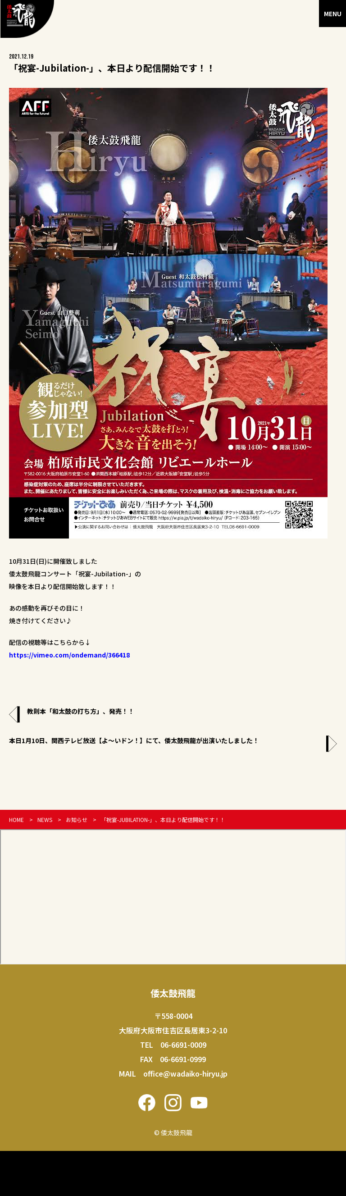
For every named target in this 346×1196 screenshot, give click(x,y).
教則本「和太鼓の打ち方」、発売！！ (80, 711)
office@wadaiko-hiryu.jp (185, 1073)
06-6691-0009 (183, 1044)
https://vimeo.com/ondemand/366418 (69, 654)
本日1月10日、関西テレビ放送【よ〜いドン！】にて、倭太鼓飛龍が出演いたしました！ (134, 740)
